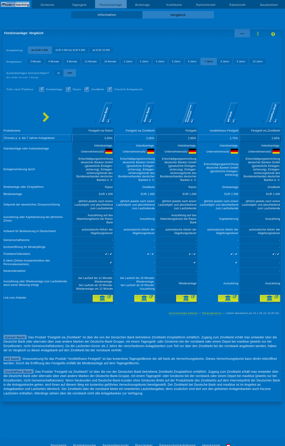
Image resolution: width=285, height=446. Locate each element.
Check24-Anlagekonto (128, 89)
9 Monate (72, 61)
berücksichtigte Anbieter (183, 313)
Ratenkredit (237, 4)
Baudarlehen (269, 4)
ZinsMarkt (97, 89)
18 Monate (110, 61)
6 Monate (54, 61)
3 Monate (36, 61)
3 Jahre (144, 61)
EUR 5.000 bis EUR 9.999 (70, 50)
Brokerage (142, 4)
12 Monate (91, 61)
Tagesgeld (79, 4)
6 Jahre (192, 61)
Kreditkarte (174, 4)
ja (59, 72)
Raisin (77, 89)
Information (107, 15)
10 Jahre (258, 61)
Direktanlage (54, 89)
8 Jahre (225, 61)
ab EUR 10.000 (101, 50)
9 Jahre (241, 61)
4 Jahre (160, 61)
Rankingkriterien (212, 313)
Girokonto (48, 4)
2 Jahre (128, 61)
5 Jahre (176, 61)
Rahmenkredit (206, 4)
